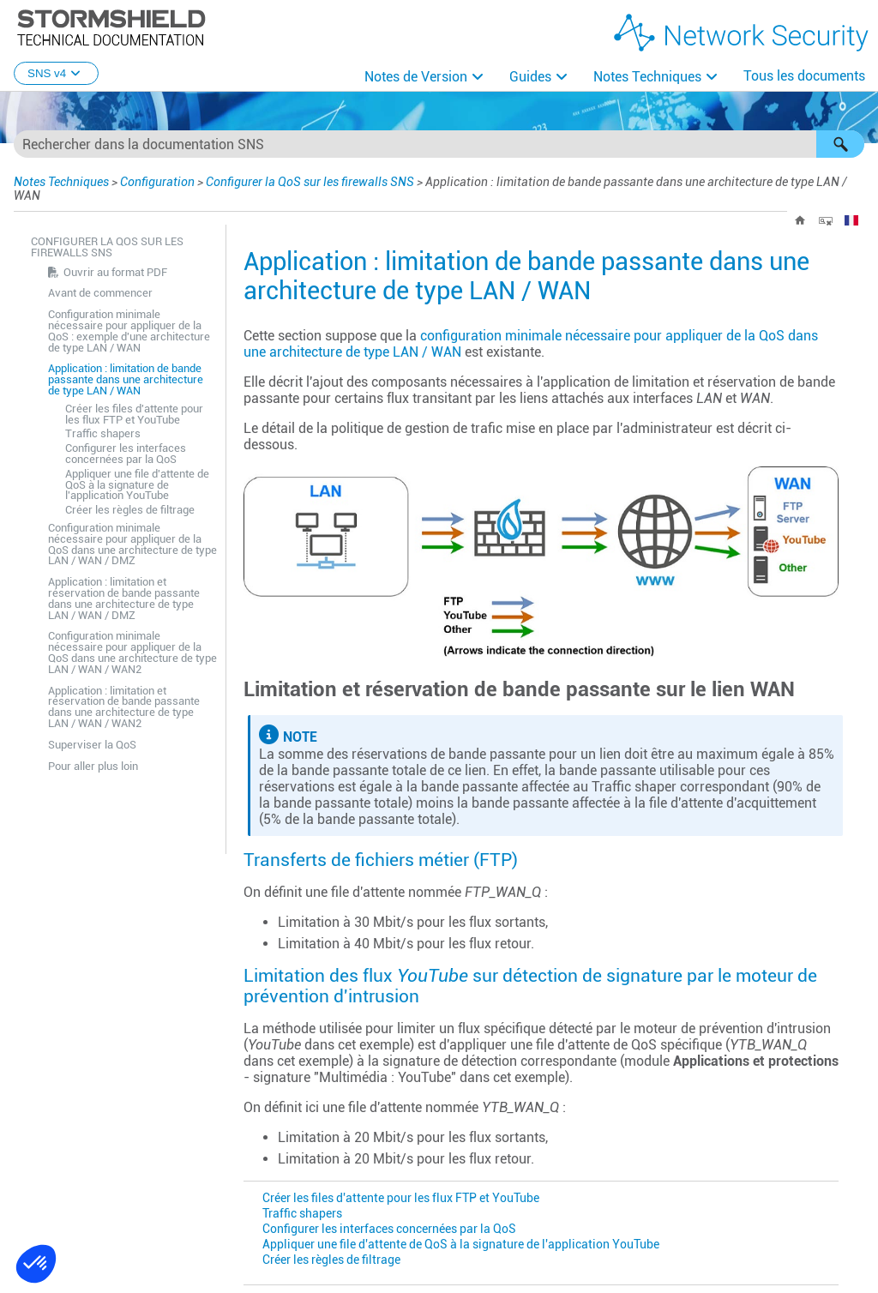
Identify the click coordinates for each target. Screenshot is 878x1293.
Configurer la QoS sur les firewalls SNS (310, 182)
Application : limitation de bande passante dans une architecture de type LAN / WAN (125, 379)
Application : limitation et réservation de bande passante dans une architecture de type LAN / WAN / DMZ (124, 598)
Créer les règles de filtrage (130, 509)
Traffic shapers (103, 433)
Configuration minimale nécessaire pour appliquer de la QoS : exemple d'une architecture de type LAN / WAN (129, 330)
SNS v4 (56, 73)
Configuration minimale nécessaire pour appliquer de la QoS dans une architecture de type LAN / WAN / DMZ (132, 544)
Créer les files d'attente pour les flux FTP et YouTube (134, 414)
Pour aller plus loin (93, 766)
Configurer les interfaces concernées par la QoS (125, 454)
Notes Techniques (647, 77)
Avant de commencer (100, 292)
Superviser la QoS (92, 744)
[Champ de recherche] (439, 144)
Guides (530, 77)
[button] (840, 144)
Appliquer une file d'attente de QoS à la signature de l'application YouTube (137, 484)
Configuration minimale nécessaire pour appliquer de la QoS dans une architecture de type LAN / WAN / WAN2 (132, 652)
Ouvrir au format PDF (115, 272)
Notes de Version (415, 77)
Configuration (157, 182)
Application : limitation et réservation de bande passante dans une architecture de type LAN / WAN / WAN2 (124, 707)
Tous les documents (804, 76)
